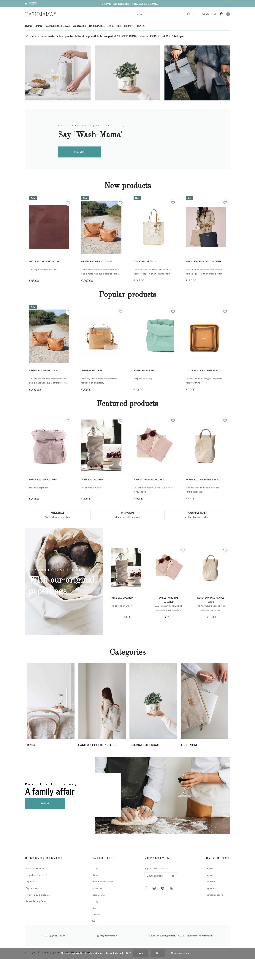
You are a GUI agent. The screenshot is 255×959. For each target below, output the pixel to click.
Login (214, 14)
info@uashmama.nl (107, 935)
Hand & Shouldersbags (57, 26)
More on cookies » (181, 953)
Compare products (215, 895)
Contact (141, 26)
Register (210, 868)
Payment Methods (34, 888)
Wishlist (205, 14)
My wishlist (211, 888)
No (157, 953)
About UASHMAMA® (35, 868)
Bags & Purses (97, 26)
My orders (211, 875)
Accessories (79, 26)
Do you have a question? (36, 875)
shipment (30, 881)
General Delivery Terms (36, 901)
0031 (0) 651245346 (54, 935)
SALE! (95, 921)
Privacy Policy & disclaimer (38, 895)
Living (28, 26)
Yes (141, 953)
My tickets (211, 881)
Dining (38, 26)
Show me (45, 803)
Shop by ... (129, 26)
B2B (119, 26)
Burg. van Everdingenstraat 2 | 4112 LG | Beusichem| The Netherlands (181, 935)
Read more (79, 152)
